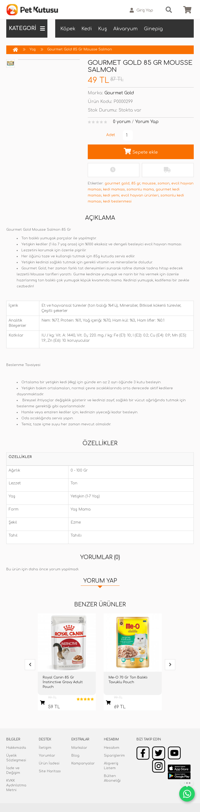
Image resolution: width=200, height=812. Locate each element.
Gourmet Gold (119, 93)
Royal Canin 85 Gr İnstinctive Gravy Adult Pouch (63, 682)
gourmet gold (117, 183)
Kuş (102, 28)
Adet (110, 135)
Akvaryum (125, 28)
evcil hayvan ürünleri (140, 195)
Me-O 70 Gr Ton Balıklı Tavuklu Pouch (128, 680)
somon (164, 183)
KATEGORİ (27, 28)
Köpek (67, 28)
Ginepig (153, 28)
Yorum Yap (147, 121)
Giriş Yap (141, 10)
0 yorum (121, 121)
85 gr (135, 183)
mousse (149, 183)
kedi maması (114, 189)
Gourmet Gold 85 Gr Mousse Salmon (79, 49)
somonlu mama (140, 189)
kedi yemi (111, 195)
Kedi (87, 28)
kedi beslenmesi (117, 201)
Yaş (32, 49)
